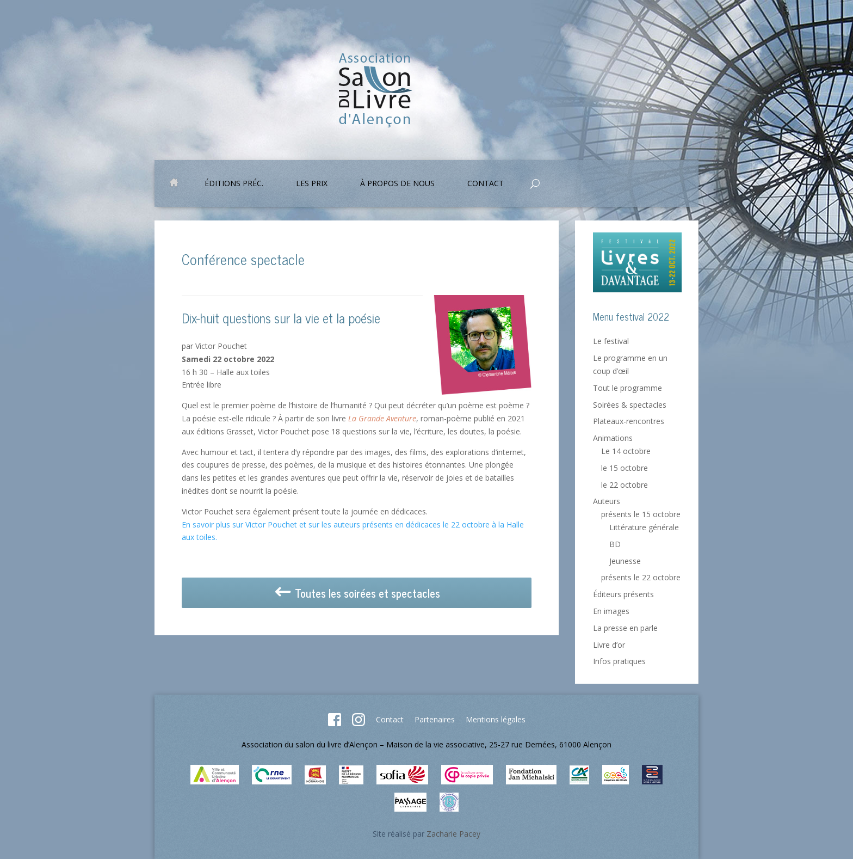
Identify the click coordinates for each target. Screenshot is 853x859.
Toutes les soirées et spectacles (356, 593)
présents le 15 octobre (641, 514)
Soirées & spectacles (629, 405)
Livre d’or (609, 645)
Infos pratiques (619, 661)
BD (615, 544)
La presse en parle (625, 628)
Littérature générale (644, 527)
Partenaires (435, 719)
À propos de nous (397, 184)
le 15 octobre (624, 468)
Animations (613, 438)
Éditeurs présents (623, 594)
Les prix (311, 184)
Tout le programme (627, 388)
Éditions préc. (234, 184)
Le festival (611, 341)
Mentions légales (496, 719)
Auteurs (606, 501)
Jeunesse (625, 561)
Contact (485, 184)
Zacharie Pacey (453, 834)
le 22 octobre (624, 485)
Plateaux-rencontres (628, 421)
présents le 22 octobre (641, 577)
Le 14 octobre (626, 451)
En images (611, 611)
